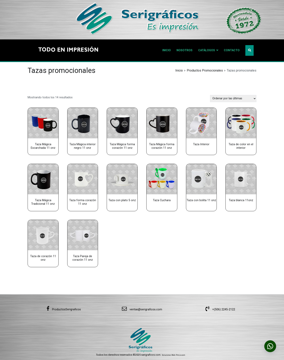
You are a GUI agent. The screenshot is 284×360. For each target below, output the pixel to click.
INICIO (166, 50)
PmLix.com (180, 355)
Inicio (179, 70)
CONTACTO (232, 50)
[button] (270, 346)
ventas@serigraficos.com (142, 309)
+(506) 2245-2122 (220, 309)
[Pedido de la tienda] (233, 98)
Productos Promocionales (205, 70)
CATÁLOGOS (206, 50)
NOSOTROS (184, 50)
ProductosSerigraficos (64, 309)
